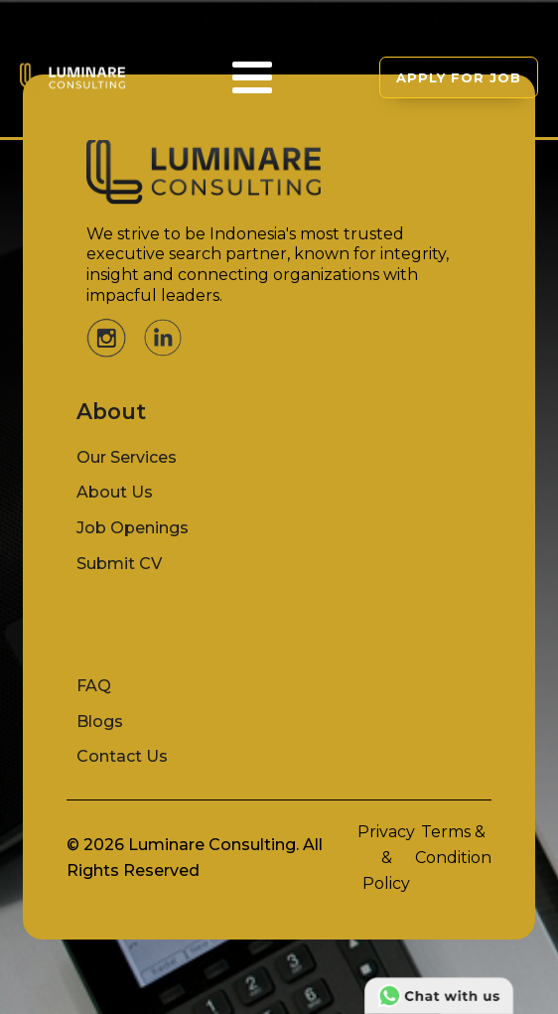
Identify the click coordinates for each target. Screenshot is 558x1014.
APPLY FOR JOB (458, 77)
